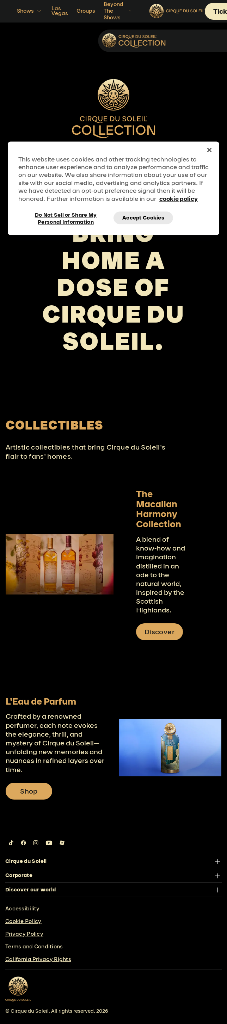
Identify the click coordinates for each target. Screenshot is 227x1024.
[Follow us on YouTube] (49, 843)
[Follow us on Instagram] (36, 843)
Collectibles (189, 40)
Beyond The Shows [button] (118, 11)
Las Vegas (59, 11)
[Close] (209, 150)
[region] (113, 188)
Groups (85, 10)
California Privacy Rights (38, 959)
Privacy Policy (24, 933)
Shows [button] (30, 11)
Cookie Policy (23, 921)
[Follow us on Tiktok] (11, 843)
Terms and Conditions (34, 946)
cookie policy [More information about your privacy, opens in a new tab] (178, 198)
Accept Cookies (143, 218)
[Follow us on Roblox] (62, 843)
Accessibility (22, 908)
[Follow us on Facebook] (23, 843)
